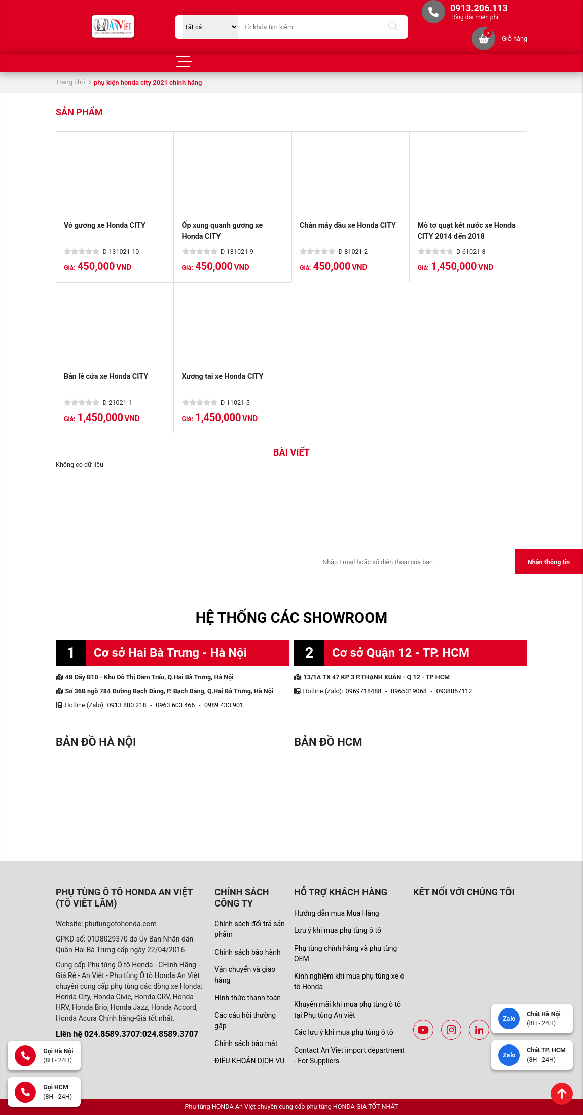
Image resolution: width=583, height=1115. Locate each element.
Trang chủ (70, 82)
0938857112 (454, 691)
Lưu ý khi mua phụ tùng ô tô (337, 930)
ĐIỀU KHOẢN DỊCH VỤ (249, 1061)
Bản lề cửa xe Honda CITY (106, 376)
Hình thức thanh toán (247, 998)
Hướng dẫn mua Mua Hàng (336, 913)
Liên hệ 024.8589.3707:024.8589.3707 (127, 1034)
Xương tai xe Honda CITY (223, 376)
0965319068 (409, 691)
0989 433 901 (223, 705)
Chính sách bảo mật (245, 1043)
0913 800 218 (127, 705)
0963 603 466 (175, 705)
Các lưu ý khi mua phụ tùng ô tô (343, 1032)
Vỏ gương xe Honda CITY (105, 225)
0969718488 (364, 691)
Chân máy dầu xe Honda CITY (348, 225)
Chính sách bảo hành (247, 952)
